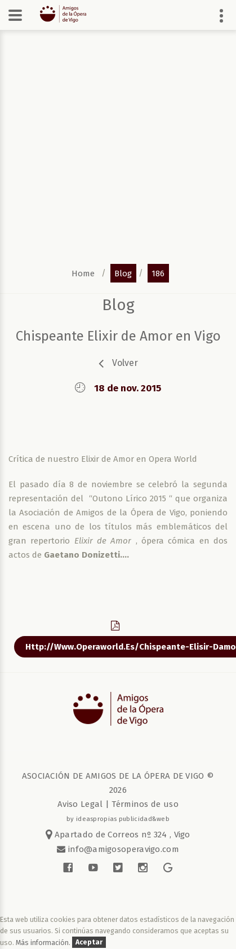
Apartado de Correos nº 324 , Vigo (118, 834)
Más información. (44, 942)
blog (123, 273)
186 (158, 273)
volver (125, 362)
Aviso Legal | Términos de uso (118, 804)
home (83, 273)
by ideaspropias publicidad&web (118, 819)
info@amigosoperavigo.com (122, 849)
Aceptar (89, 942)
